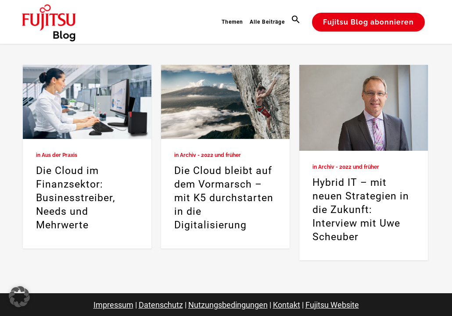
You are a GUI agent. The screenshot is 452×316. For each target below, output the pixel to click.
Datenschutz (161, 304)
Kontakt (286, 304)
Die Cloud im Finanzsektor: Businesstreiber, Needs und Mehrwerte (75, 198)
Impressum (113, 304)
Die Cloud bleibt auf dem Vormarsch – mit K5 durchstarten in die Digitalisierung (223, 198)
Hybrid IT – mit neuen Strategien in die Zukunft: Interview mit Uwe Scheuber (360, 210)
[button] (297, 22)
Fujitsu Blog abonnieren (368, 22)
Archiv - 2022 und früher (210, 155)
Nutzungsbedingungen (228, 304)
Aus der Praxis (59, 155)
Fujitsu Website (332, 304)
